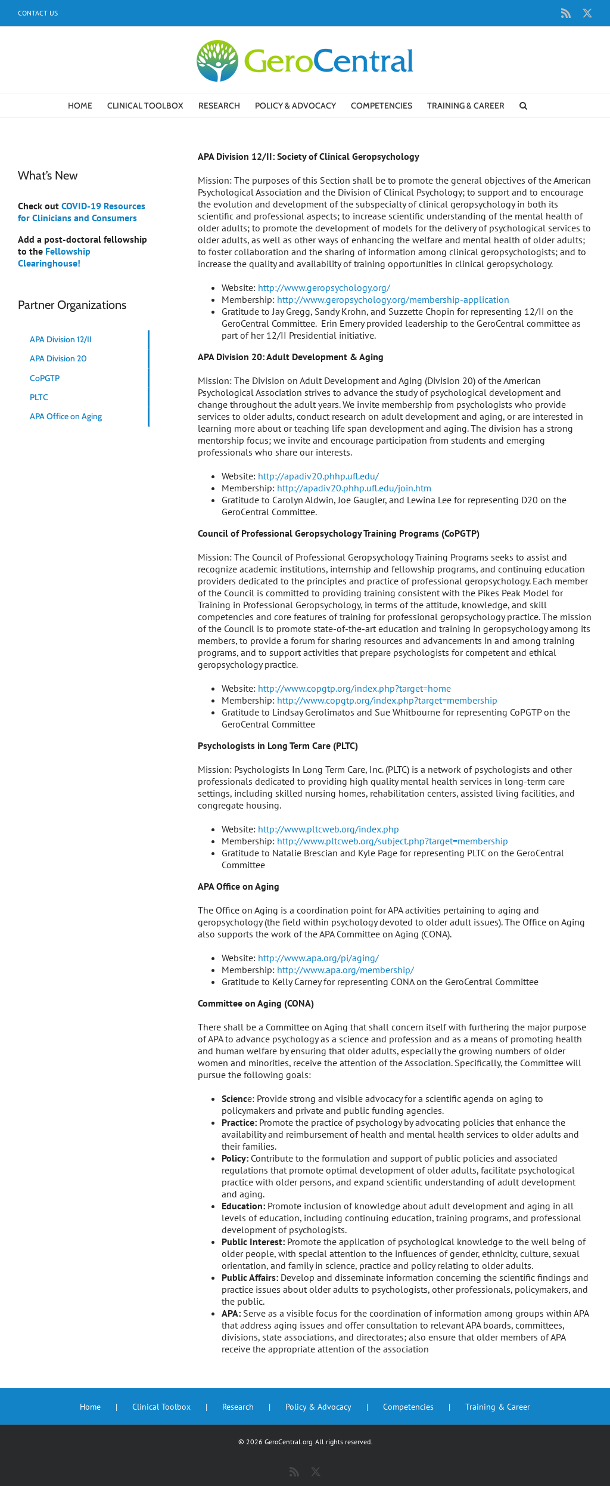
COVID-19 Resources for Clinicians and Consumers (81, 212)
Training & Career (497, 1406)
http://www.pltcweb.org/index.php (328, 829)
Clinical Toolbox (161, 1406)
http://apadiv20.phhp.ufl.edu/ (318, 476)
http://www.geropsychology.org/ (324, 287)
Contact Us (38, 12)
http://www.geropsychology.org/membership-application (393, 299)
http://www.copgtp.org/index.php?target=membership (387, 700)
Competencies (408, 1406)
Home (90, 1406)
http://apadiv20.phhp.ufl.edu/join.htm (354, 488)
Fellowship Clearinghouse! (54, 257)
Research (238, 1406)
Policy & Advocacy (318, 1406)
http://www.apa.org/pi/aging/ (318, 958)
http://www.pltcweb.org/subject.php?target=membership (392, 841)
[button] (523, 105)
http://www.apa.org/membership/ (345, 970)
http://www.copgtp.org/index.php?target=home (354, 688)
